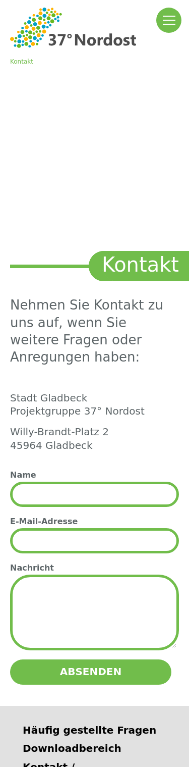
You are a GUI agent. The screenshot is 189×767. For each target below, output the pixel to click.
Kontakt (21, 62)
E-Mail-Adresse (44, 342)
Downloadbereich (72, 569)
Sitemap (148, 732)
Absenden (91, 492)
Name (23, 295)
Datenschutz (98, 732)
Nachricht (32, 388)
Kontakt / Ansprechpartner (70, 594)
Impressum (44, 732)
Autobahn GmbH (64, 662)
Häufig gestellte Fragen (89, 551)
